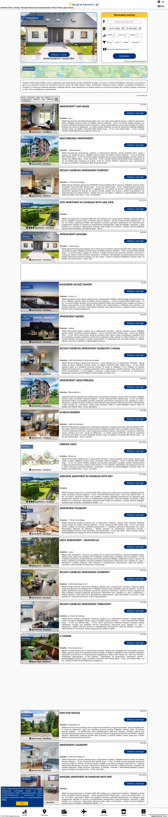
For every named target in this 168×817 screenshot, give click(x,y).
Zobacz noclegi (135, 113)
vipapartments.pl (84, 4)
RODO (4, 799)
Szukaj (124, 56)
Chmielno (26, 108)
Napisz (165, 816)
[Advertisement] (84, 687)
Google (39, 788)
